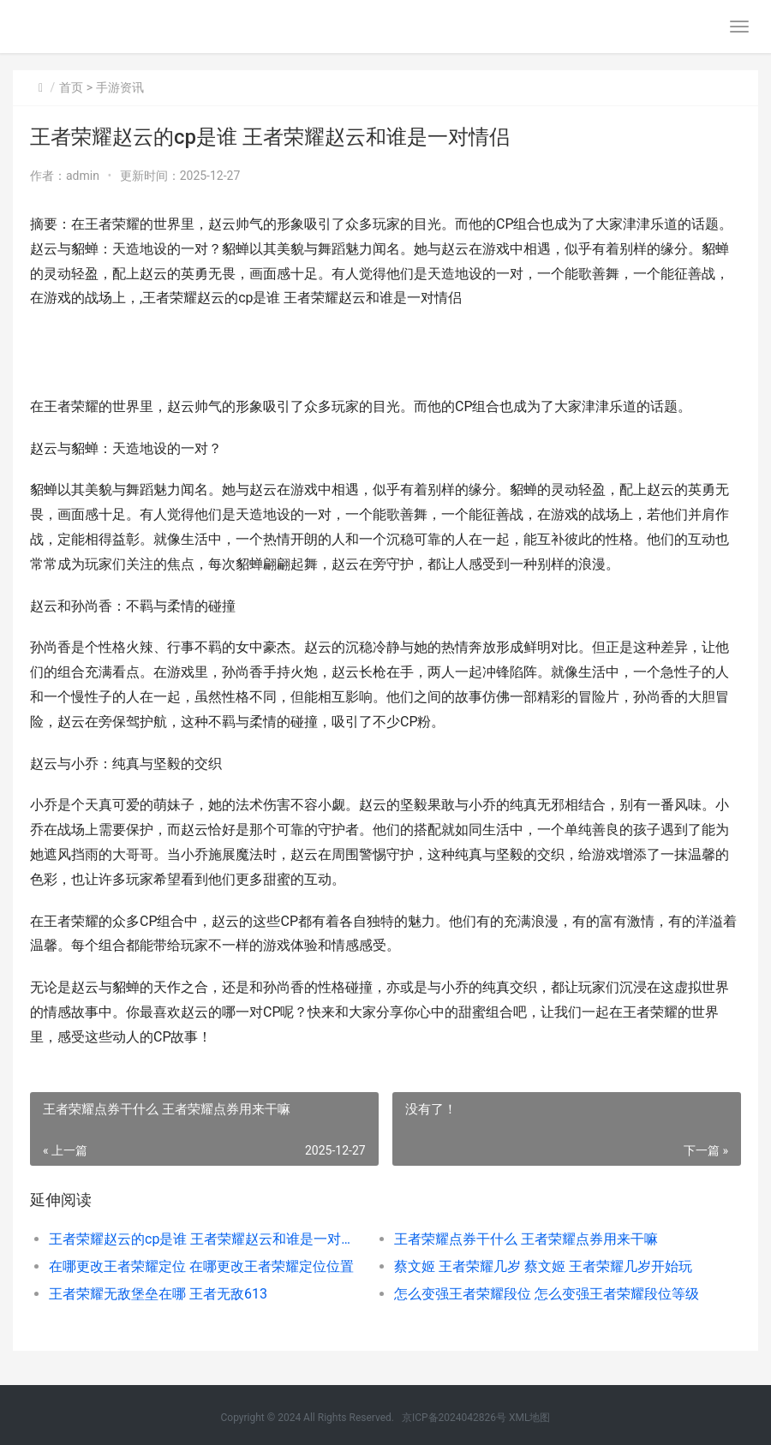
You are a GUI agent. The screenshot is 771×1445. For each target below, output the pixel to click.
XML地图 (529, 1418)
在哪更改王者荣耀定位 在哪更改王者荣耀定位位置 (201, 1266)
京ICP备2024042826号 (454, 1418)
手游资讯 (120, 87)
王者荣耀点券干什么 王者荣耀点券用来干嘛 (526, 1239)
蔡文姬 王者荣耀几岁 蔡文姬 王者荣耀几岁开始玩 (543, 1266)
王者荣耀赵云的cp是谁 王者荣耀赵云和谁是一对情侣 (204, 1239)
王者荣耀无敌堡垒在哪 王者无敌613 (158, 1294)
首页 (71, 87)
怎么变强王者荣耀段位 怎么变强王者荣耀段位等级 (546, 1294)
